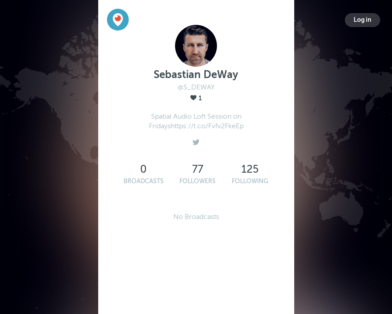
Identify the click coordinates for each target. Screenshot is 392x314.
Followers (197, 181)
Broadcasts (144, 181)
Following (250, 181)
